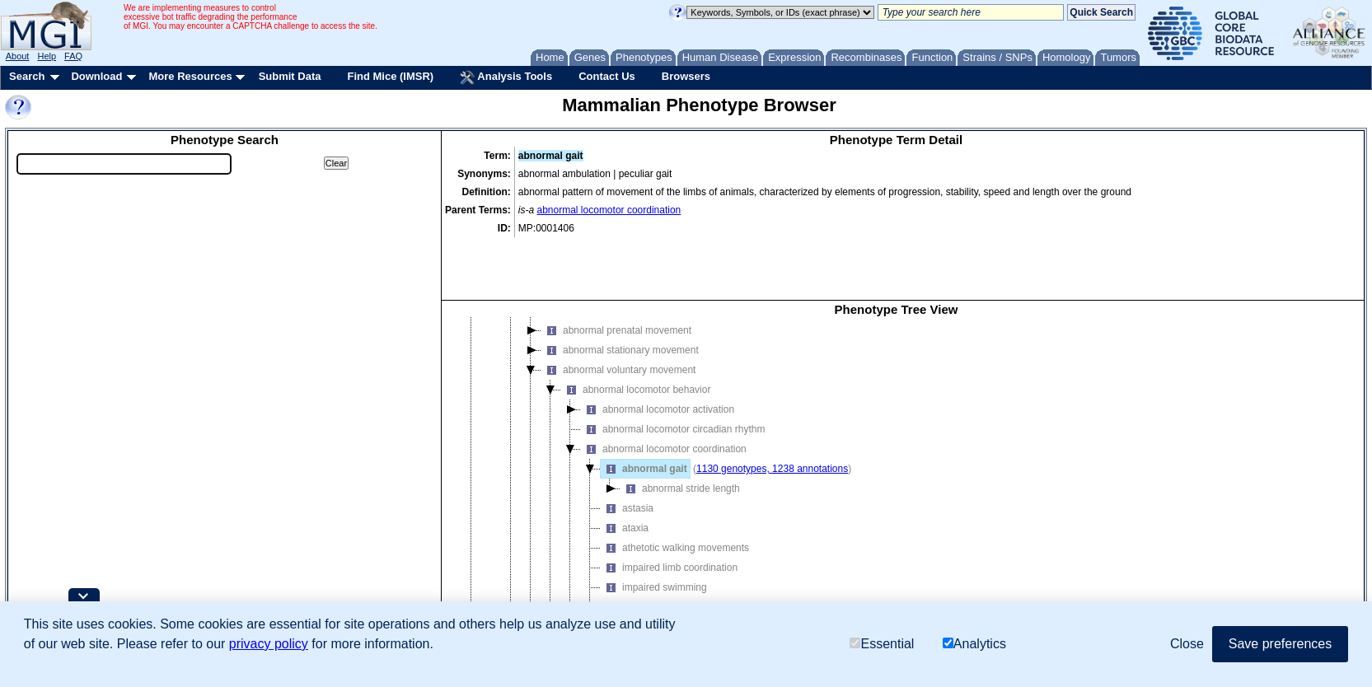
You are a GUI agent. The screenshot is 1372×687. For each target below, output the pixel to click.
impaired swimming (654, 529)
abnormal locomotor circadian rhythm (673, 371)
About (18, 56)
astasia (627, 450)
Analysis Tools (506, 77)
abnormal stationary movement (620, 291)
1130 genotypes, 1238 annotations (772, 410)
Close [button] (1187, 644)
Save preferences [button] (1280, 644)
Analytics (974, 644)
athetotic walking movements (675, 489)
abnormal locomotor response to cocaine (681, 568)
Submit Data (290, 76)
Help (46, 56)
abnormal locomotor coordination (609, 210)
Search (26, 76)
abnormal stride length (680, 430)
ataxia (625, 469)
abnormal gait (644, 410)
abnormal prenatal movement (616, 272)
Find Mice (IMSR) (390, 76)
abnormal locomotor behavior (635, 331)
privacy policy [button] (268, 644)
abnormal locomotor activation (657, 351)
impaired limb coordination (669, 509)
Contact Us (606, 76)
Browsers (686, 76)
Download (96, 76)
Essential (882, 644)
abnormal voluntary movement (618, 311)
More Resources (190, 76)
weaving (629, 548)
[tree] (896, 447)
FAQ (73, 56)
